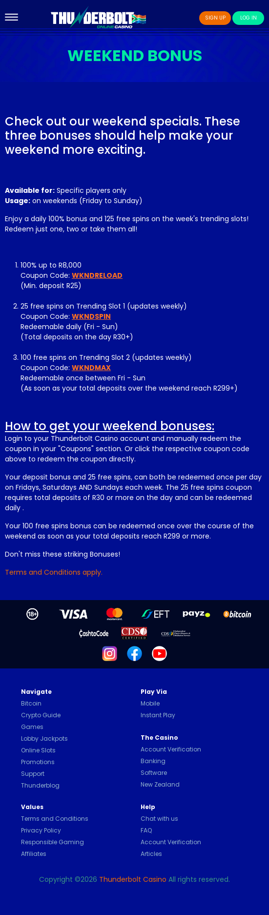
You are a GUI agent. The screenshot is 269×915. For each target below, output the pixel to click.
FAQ (146, 830)
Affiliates (33, 854)
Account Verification (171, 749)
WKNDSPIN (91, 316)
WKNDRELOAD (97, 275)
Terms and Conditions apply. (54, 572)
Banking (153, 761)
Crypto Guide (41, 715)
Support (32, 773)
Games (32, 727)
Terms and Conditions (54, 818)
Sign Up (215, 17)
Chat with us (159, 818)
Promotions (38, 762)
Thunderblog (40, 785)
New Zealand (160, 784)
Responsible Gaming (52, 842)
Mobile (150, 703)
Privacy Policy (41, 830)
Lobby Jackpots (44, 738)
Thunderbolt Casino (132, 879)
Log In (248, 17)
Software (154, 773)
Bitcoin (31, 703)
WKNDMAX (91, 368)
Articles (151, 854)
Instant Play (158, 715)
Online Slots (38, 750)
